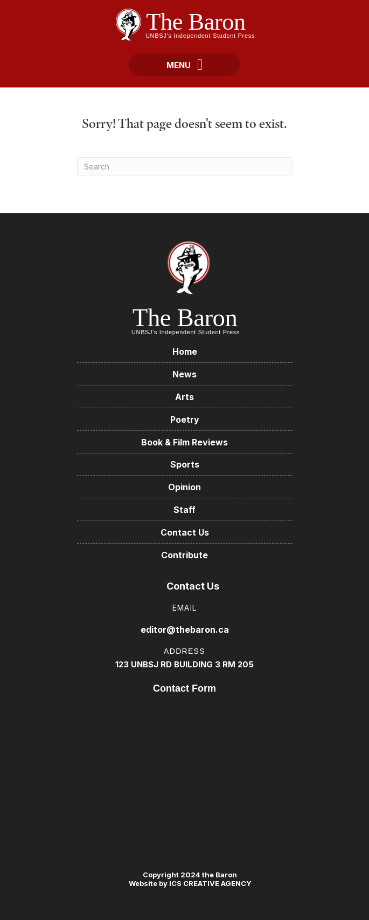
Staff (184, 509)
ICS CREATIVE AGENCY (210, 883)
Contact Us (185, 532)
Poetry (184, 419)
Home (184, 351)
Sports (184, 464)
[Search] (185, 166)
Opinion (184, 487)
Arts (184, 396)
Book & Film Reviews (184, 442)
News (184, 374)
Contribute (184, 555)
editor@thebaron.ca (185, 629)
